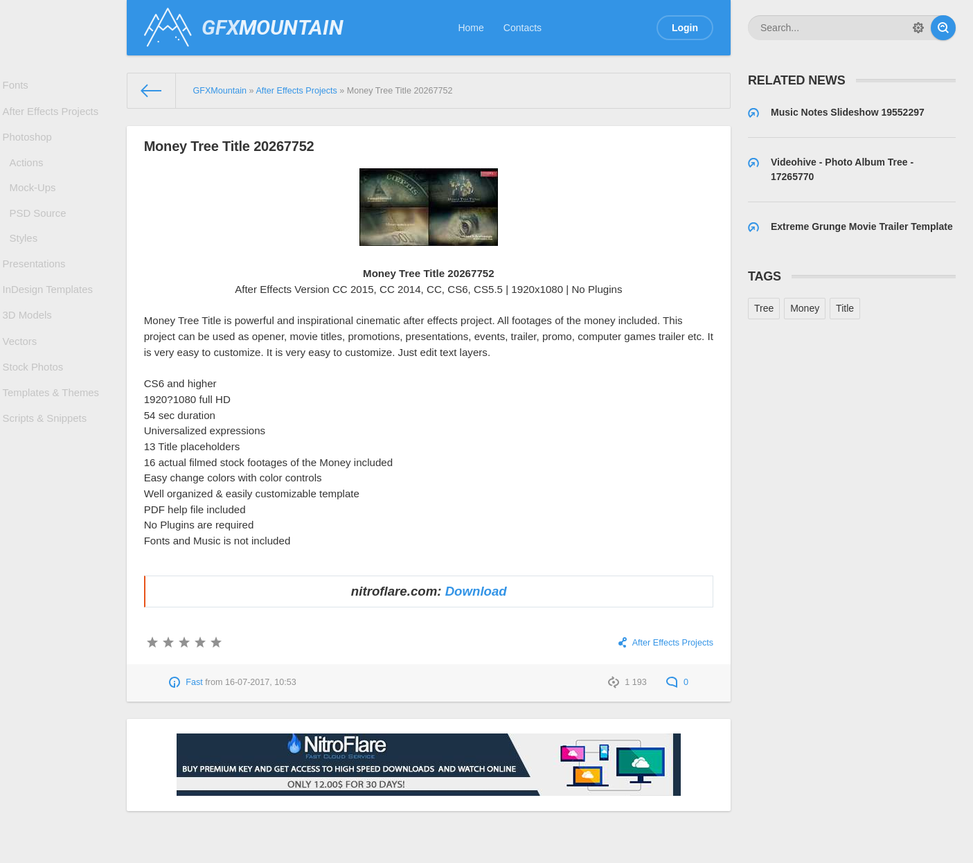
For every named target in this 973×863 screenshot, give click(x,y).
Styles (27, 262)
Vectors (23, 380)
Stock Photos (35, 410)
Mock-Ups (35, 205)
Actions (30, 175)
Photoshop (30, 146)
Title (845, 308)
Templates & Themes (52, 440)
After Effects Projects (52, 117)
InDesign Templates (49, 321)
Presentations (36, 291)
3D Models (30, 351)
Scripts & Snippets (46, 470)
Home (470, 27)
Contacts (522, 27)
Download (476, 591)
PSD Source (40, 233)
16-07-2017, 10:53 (260, 682)
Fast (194, 682)
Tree (764, 308)
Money (804, 308)
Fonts (19, 87)
